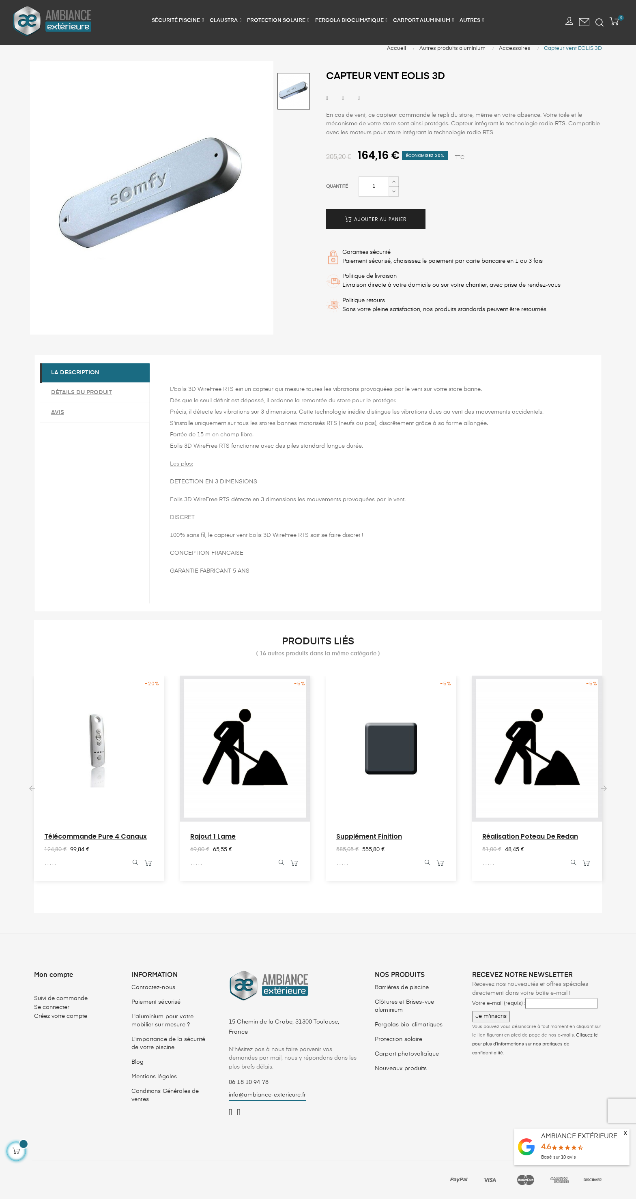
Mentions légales (154, 1081)
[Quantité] (374, 191)
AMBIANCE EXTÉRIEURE (579, 1136)
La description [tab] (76, 377)
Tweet (343, 102)
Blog (137, 1067)
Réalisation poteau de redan (530, 841)
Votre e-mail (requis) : (498, 1008)
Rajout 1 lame (213, 841)
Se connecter (51, 1012)
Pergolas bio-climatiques (409, 1029)
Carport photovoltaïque (407, 1059)
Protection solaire (399, 1044)
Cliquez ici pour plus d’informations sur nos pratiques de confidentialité (535, 1049)
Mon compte (53, 980)
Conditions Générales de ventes (165, 1100)
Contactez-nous (153, 992)
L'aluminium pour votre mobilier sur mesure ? (162, 1025)
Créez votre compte (60, 1021)
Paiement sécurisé (155, 1007)
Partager (327, 102)
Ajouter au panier (376, 223)
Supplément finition (369, 841)
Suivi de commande (61, 1003)
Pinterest (359, 102)
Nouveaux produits (401, 1073)
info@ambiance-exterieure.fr (267, 1100)
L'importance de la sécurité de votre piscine (168, 1048)
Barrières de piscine (402, 992)
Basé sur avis (558, 1157)
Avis (58, 417)
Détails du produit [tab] (82, 397)
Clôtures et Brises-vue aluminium (404, 1011)
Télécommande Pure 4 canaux (95, 841)
